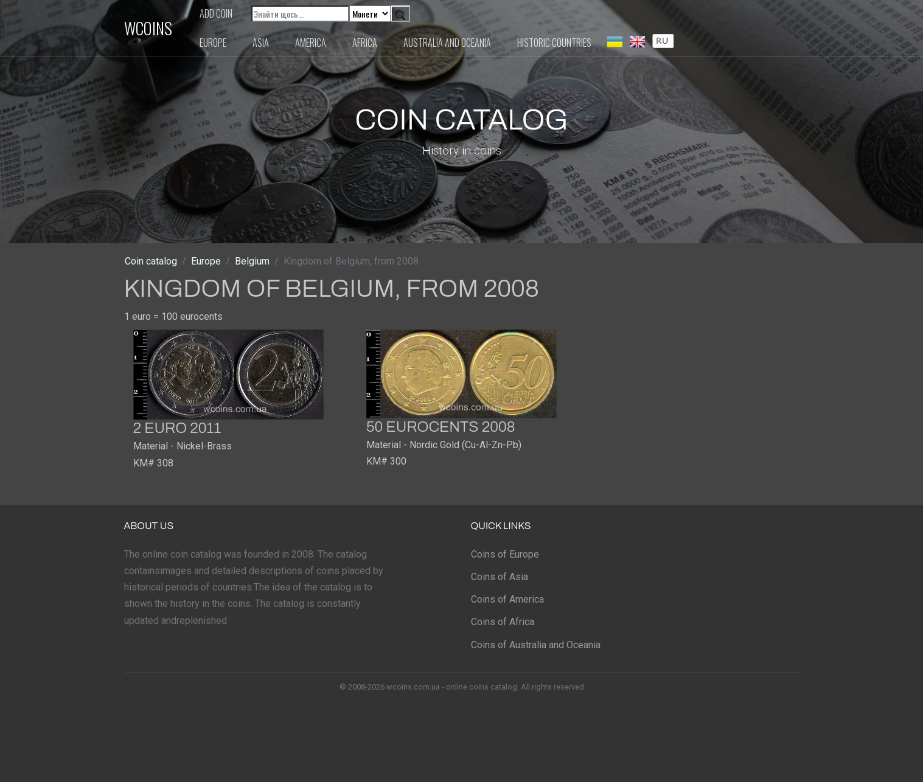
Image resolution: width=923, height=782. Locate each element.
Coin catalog (151, 261)
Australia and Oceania (447, 42)
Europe (213, 42)
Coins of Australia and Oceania (536, 645)
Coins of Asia (499, 577)
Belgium (252, 261)
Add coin (216, 13)
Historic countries (554, 42)
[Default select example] (370, 13)
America (310, 42)
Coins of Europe (505, 554)
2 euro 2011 (177, 428)
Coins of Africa (502, 622)
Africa (364, 42)
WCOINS (148, 28)
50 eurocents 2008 (440, 427)
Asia (261, 42)
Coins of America (507, 599)
